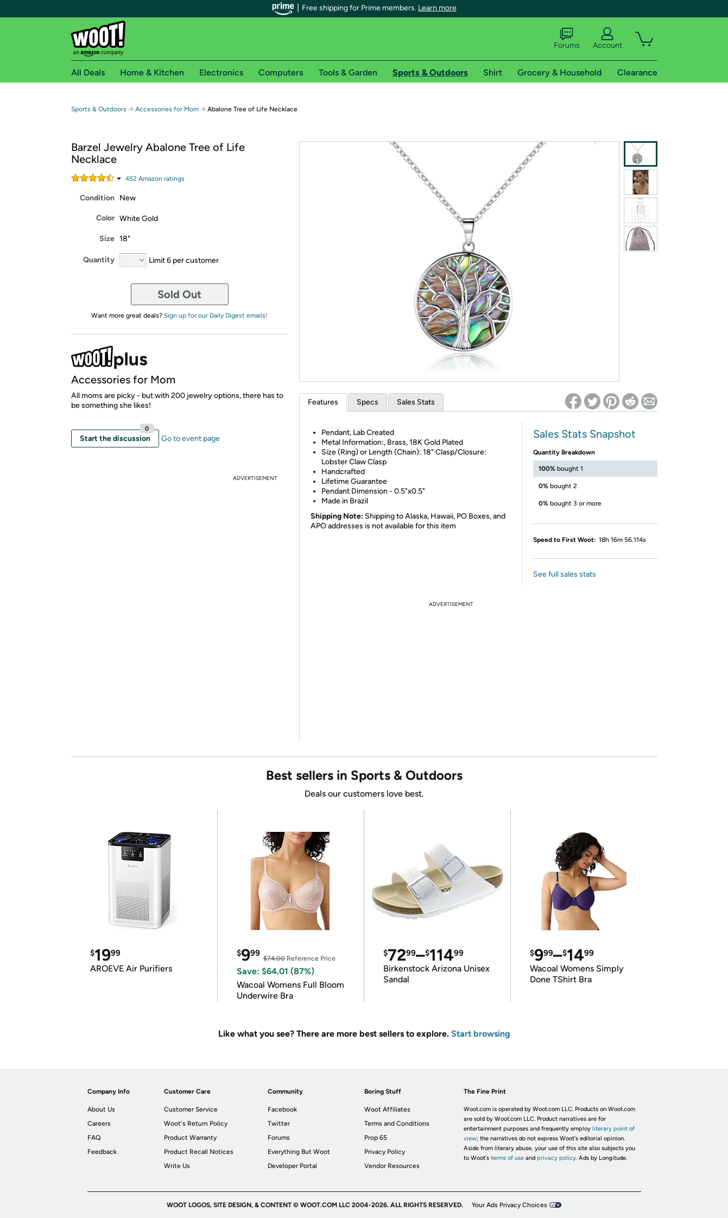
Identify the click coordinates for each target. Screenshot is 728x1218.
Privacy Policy (384, 1152)
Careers (99, 1123)
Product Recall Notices (198, 1152)
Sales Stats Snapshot (584, 433)
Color (105, 218)
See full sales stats (564, 574)
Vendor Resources (392, 1166)
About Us (101, 1109)
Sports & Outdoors (98, 109)
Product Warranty (190, 1137)
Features (323, 402)
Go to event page (190, 438)
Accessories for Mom (167, 109)
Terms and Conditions (396, 1123)
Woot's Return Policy (195, 1123)
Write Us (177, 1166)
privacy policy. (557, 1158)
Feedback (102, 1152)
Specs (367, 402)
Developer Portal (292, 1166)
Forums (567, 38)
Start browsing (480, 1033)
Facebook (282, 1109)
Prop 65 (375, 1137)
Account (607, 38)
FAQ (93, 1137)
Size (107, 238)
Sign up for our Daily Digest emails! (216, 315)
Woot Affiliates (387, 1109)
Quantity (99, 259)
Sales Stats (416, 402)
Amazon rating (155, 178)
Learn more (437, 7)
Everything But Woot (299, 1152)
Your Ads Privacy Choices (509, 1205)
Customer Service (191, 1109)
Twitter (279, 1123)
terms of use (507, 1158)
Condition (97, 198)
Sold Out (179, 294)
